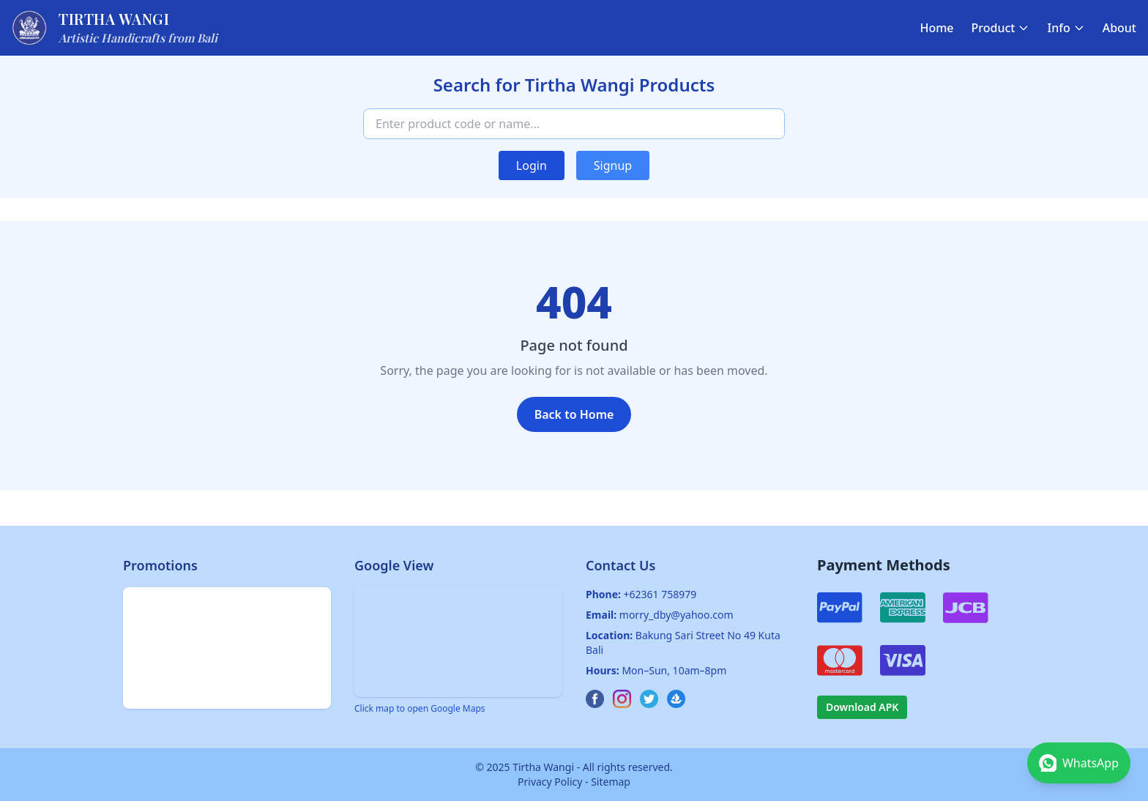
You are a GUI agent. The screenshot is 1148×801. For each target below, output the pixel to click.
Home (936, 28)
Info (1065, 28)
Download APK (862, 707)
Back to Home (574, 414)
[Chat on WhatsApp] (1078, 762)
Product (1001, 28)
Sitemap (610, 782)
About (1119, 28)
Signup (613, 165)
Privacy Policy (550, 782)
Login (531, 165)
